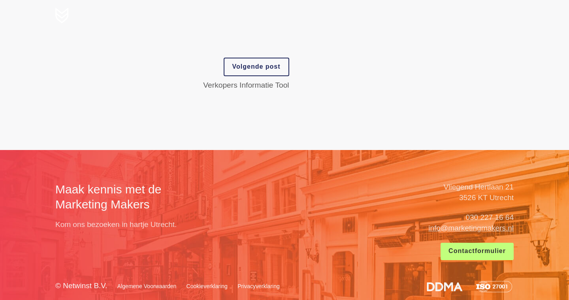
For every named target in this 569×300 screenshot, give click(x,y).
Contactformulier (477, 251)
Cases (421, 14)
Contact (493, 14)
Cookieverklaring (207, 286)
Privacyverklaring (258, 286)
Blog (455, 14)
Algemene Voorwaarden (146, 286)
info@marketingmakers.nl (471, 228)
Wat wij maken (371, 14)
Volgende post (256, 66)
